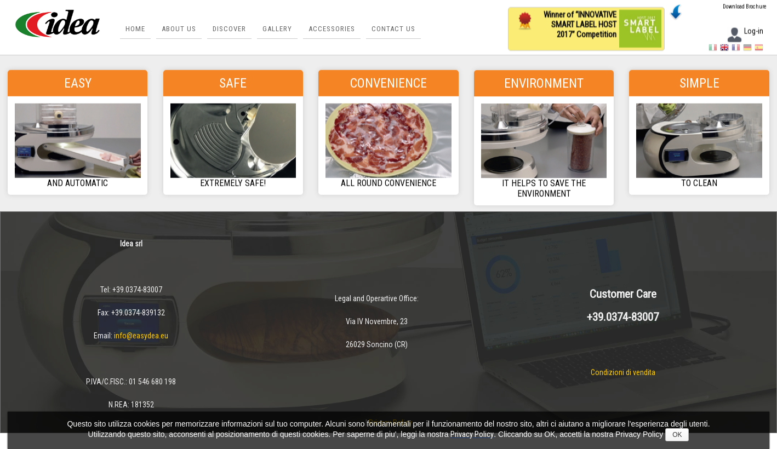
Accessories (331, 29)
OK (677, 435)
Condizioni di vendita (623, 372)
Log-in (744, 32)
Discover (229, 29)
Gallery (277, 29)
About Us (179, 29)
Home (135, 29)
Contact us (393, 29)
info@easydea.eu (141, 335)
